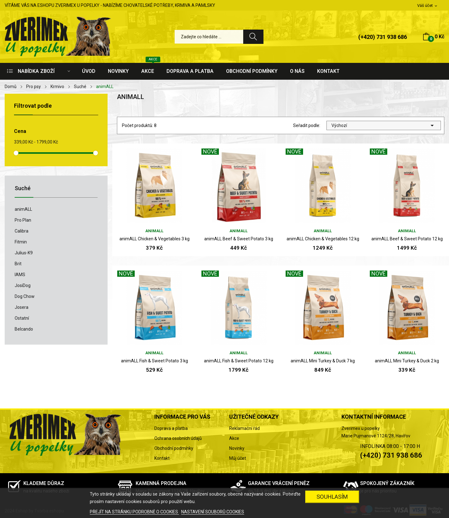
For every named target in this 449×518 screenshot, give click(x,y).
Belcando (24, 329)
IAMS (20, 274)
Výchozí (383, 125)
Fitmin (21, 241)
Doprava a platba (171, 428)
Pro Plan (23, 220)
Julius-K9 (24, 252)
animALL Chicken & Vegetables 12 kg (323, 238)
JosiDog (23, 285)
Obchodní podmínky (173, 448)
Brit (18, 263)
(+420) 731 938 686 (382, 37)
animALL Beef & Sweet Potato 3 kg (238, 238)
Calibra (21, 230)
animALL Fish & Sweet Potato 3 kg (154, 360)
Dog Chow (25, 296)
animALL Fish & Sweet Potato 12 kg (238, 360)
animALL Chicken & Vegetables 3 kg (154, 238)
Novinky (236, 448)
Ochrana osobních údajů (178, 438)
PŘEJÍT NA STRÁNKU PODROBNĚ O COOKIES (134, 511)
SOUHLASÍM (332, 496)
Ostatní (22, 318)
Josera (21, 307)
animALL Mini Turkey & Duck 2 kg (407, 360)
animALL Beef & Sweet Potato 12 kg (407, 238)
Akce (234, 438)
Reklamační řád (244, 428)
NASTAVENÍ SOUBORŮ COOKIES (212, 511)
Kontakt (162, 458)
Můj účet (237, 458)
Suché (23, 188)
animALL (23, 209)
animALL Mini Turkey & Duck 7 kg (323, 360)
